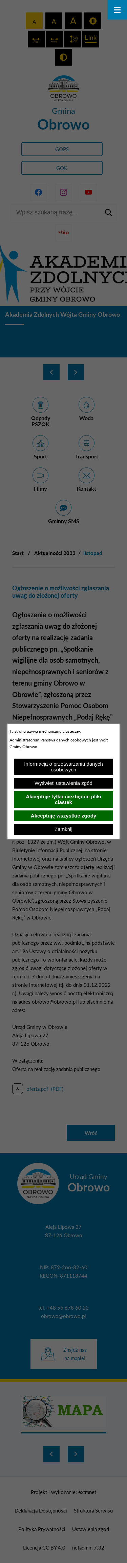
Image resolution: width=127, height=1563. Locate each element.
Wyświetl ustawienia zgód (63, 783)
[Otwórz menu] (117, 10)
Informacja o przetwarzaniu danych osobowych (63, 766)
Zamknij (63, 829)
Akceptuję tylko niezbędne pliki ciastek (63, 799)
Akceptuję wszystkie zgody (63, 816)
